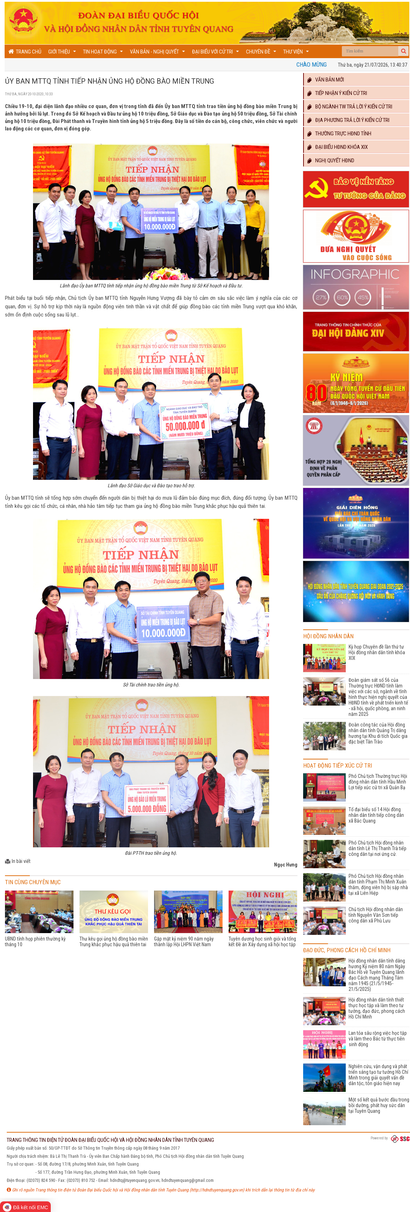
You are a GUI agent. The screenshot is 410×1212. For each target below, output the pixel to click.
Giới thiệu (63, 53)
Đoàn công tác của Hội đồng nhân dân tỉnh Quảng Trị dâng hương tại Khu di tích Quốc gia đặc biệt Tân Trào (378, 733)
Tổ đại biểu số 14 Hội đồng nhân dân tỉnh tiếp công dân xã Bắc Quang (376, 815)
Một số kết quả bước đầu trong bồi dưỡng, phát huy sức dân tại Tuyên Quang (379, 1105)
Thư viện (297, 53)
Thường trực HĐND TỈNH (339, 133)
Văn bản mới (325, 80)
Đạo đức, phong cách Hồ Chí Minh (346, 950)
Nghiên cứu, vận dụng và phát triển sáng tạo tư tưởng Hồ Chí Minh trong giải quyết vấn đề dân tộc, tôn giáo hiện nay (378, 1075)
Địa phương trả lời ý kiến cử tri (348, 120)
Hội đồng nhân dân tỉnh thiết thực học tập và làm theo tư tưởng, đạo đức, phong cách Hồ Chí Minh (377, 1008)
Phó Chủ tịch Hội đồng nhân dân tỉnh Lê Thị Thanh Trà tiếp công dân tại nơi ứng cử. (377, 848)
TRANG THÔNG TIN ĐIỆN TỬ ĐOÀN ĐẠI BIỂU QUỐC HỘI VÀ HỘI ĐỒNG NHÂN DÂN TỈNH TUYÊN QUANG (110, 1140)
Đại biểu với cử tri (216, 53)
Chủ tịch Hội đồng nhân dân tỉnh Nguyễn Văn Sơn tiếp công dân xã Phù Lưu (376, 915)
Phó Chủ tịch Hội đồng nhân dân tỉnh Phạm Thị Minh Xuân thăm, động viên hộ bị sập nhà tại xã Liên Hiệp (378, 884)
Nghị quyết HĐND (330, 160)
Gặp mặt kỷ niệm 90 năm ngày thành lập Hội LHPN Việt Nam (184, 941)
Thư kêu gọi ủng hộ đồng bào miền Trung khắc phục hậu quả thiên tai (114, 941)
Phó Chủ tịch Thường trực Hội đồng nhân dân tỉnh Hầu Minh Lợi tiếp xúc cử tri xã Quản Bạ (378, 781)
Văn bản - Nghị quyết (158, 53)
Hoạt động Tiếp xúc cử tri (337, 765)
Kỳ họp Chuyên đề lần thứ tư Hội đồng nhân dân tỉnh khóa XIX (377, 652)
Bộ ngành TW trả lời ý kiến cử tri (349, 106)
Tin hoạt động (104, 53)
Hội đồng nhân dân (328, 636)
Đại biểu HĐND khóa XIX (337, 147)
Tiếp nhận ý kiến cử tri (337, 93)
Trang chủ (24, 51)
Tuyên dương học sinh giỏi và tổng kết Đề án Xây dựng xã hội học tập (262, 941)
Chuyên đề (262, 53)
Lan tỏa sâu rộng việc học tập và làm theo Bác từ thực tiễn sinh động (378, 1038)
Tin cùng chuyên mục (33, 882)
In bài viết (21, 861)
